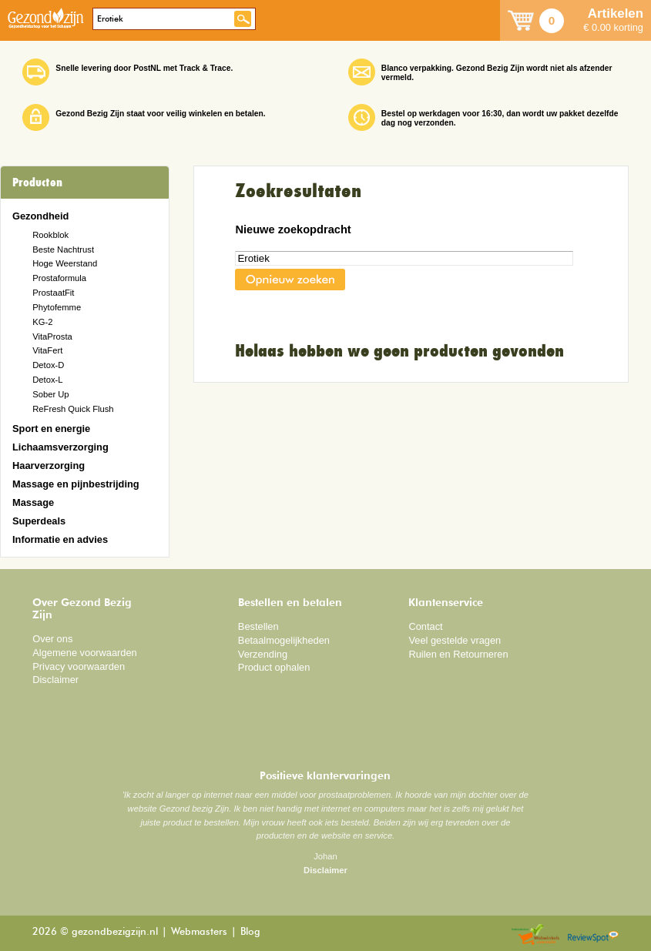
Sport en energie (51, 428)
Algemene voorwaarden (84, 652)
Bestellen (258, 626)
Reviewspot (593, 935)
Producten (37, 182)
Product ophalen (274, 667)
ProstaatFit (53, 292)
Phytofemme (56, 307)
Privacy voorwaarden (78, 666)
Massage (33, 502)
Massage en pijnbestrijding (75, 484)
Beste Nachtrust (63, 249)
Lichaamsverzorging (60, 447)
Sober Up (50, 394)
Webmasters (199, 932)
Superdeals (38, 521)
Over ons (52, 639)
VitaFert (47, 350)
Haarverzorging (48, 465)
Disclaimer (55, 679)
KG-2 (42, 321)
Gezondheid (40, 216)
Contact (425, 626)
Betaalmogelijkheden (284, 640)
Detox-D (48, 365)
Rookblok (50, 234)
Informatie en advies (60, 539)
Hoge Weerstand (64, 263)
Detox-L (47, 379)
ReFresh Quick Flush (72, 409)
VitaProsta (52, 336)
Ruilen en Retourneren (458, 654)
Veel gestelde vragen (454, 640)
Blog (250, 932)
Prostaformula (59, 278)
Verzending (262, 654)
